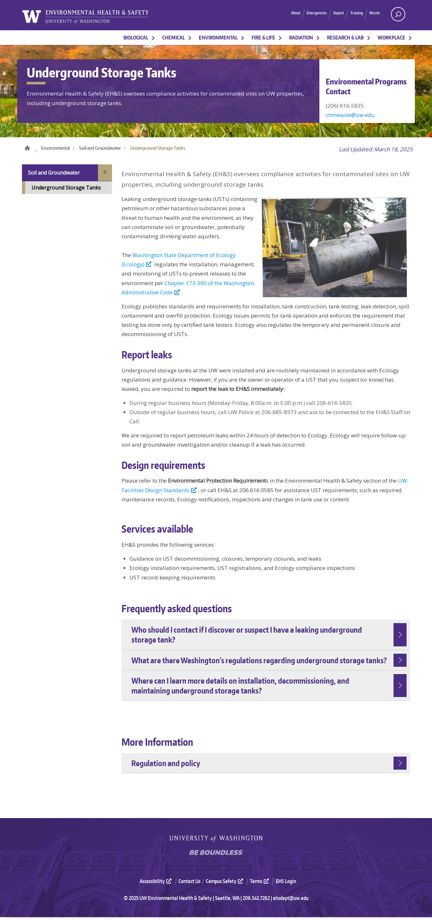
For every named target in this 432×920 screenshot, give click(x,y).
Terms (260, 884)
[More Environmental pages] (243, 37)
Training (350, 14)
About (271, 14)
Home (27, 149)
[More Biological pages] (153, 37)
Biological (135, 37)
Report (327, 14)
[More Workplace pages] (410, 37)
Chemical (173, 37)
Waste (373, 14)
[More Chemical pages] (190, 37)
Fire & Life (263, 37)
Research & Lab (345, 37)
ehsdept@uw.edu (291, 901)
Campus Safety (225, 884)
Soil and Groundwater (100, 151)
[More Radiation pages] (318, 37)
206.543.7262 (256, 901)
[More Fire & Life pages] (280, 37)
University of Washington (216, 841)
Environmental (218, 37)
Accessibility (156, 884)
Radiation (301, 37)
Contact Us (189, 884)
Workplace (391, 37)
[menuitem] (158, 884)
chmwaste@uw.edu (350, 115)
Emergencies (298, 14)
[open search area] (398, 14)
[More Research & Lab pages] (369, 37)
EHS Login (286, 884)
